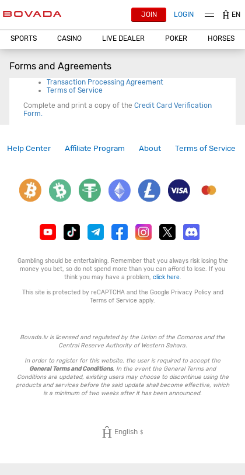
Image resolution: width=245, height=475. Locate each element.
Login (184, 14)
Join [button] (149, 14)
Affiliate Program (95, 148)
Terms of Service (75, 90)
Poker (176, 38)
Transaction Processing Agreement (105, 82)
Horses (221, 38)
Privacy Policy (191, 292)
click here (166, 277)
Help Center (29, 148)
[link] (29, 148)
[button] (23, 38)
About (150, 148)
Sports (23, 38)
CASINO (69, 38)
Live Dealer (123, 38)
